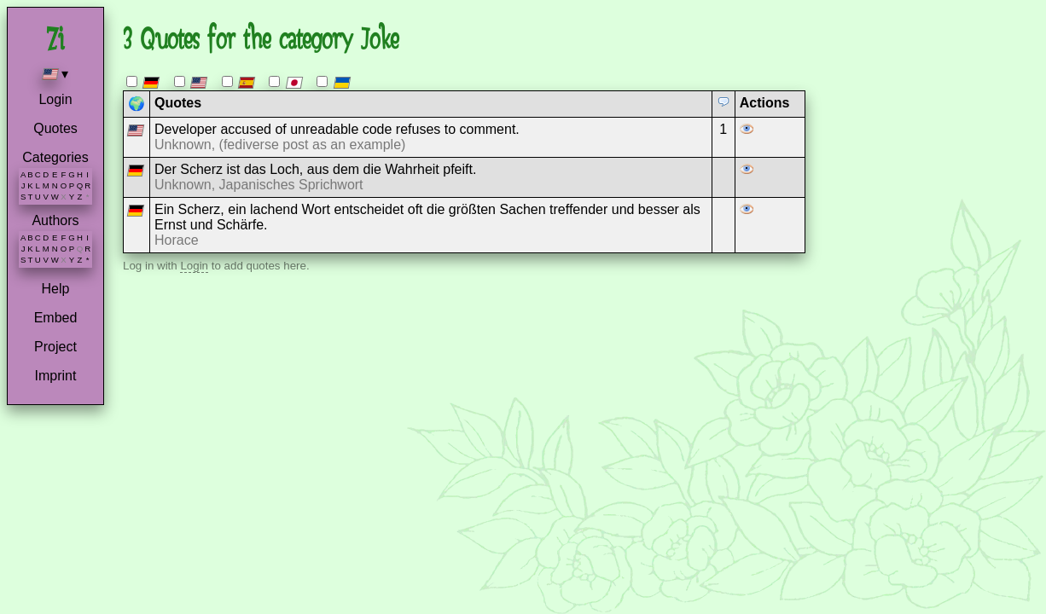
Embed (56, 317)
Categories (55, 157)
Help (56, 288)
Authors (55, 220)
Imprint (56, 375)
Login (55, 99)
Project (55, 346)
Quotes (55, 128)
